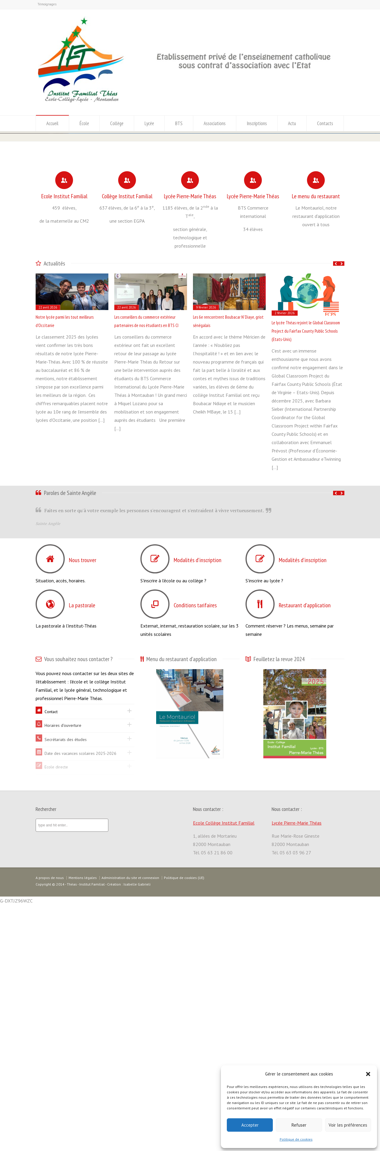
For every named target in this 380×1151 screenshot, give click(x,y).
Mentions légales (83, 1124)
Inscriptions (257, 123)
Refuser (299, 1125)
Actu (292, 123)
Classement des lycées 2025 (88, 254)
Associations (215, 123)
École (84, 123)
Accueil (52, 123)
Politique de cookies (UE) (184, 1124)
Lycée (149, 123)
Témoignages (46, 4)
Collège (117, 123)
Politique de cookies (296, 1139)
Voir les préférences (348, 1125)
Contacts (325, 123)
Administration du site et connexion (130, 1124)
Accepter (250, 1125)
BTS (179, 123)
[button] (368, 1074)
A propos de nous (50, 1124)
